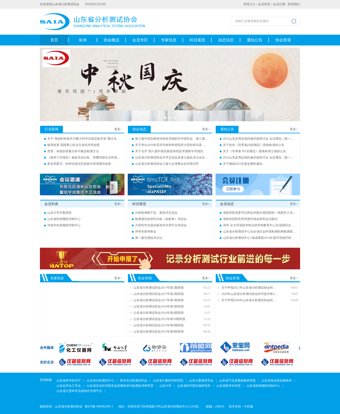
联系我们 (294, 4)
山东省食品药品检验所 (277, 380)
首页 (54, 40)
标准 (83, 40)
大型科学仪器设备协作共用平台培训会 (159, 225)
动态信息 (226, 40)
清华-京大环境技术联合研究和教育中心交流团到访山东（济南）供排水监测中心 (274, 225)
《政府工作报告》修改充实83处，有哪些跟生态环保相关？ (85, 157)
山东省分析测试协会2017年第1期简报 (159, 300)
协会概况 (111, 40)
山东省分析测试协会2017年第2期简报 (159, 287)
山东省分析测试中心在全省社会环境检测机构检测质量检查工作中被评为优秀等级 (275, 231)
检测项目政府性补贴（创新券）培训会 (159, 219)
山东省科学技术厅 (69, 380)
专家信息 (169, 40)
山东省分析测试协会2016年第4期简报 (159, 312)
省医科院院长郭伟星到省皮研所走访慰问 (248, 219)
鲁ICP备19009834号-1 (99, 406)
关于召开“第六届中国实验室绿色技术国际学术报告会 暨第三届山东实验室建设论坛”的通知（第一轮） (202, 151)
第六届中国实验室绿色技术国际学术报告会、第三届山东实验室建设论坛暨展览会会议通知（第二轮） (202, 138)
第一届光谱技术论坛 (147, 237)
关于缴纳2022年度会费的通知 (240, 163)
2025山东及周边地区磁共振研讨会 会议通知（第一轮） (258, 138)
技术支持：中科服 (241, 406)
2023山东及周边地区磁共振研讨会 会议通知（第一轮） (258, 157)
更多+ (118, 129)
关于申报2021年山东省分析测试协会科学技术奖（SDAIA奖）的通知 (250, 287)
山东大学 (165, 385)
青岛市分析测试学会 (133, 380)
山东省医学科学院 (228, 385)
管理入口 (249, 4)
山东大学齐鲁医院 (58, 212)
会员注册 (279, 4)
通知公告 (254, 40)
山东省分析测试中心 (100, 380)
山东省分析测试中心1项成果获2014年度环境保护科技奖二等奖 (262, 237)
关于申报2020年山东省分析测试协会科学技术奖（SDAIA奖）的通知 (250, 300)
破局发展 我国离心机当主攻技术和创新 (72, 145)
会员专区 (140, 40)
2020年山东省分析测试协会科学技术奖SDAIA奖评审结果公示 (250, 294)
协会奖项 (283, 40)
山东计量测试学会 (201, 380)
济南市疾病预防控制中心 (62, 225)
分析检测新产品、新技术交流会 (155, 212)
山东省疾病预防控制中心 (62, 219)
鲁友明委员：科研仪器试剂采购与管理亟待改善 (77, 163)
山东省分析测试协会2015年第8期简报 (159, 331)
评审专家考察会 (144, 231)
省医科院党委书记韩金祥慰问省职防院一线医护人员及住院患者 (263, 212)
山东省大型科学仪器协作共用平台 (79, 391)
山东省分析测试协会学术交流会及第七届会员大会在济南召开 (174, 157)
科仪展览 (197, 40)
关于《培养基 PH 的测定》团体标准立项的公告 (252, 151)
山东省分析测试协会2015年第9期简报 (159, 325)
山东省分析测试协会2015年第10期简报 (159, 319)
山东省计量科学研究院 (168, 380)
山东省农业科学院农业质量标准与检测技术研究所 (120, 385)
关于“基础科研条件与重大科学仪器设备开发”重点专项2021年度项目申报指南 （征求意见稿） (108, 138)
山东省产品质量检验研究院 (237, 380)
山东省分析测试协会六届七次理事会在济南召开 (165, 163)
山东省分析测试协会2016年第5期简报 (159, 306)
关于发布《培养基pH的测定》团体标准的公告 (251, 145)
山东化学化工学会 (69, 385)
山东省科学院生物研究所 (194, 385)
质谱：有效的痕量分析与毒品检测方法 (71, 151)
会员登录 (264, 4)
